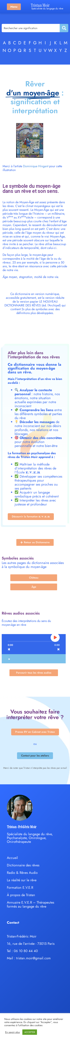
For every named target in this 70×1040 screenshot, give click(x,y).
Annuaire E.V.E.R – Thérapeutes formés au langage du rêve (30, 904)
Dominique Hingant (35, 166)
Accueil (12, 857)
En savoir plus (12, 1032)
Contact (13, 923)
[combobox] (31, 28)
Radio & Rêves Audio (22, 872)
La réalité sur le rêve (21, 880)
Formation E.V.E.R (20, 887)
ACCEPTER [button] (29, 1032)
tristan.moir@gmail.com (33, 958)
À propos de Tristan (21, 895)
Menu (13, 7)
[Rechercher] (63, 28)
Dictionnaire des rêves (23, 865)
